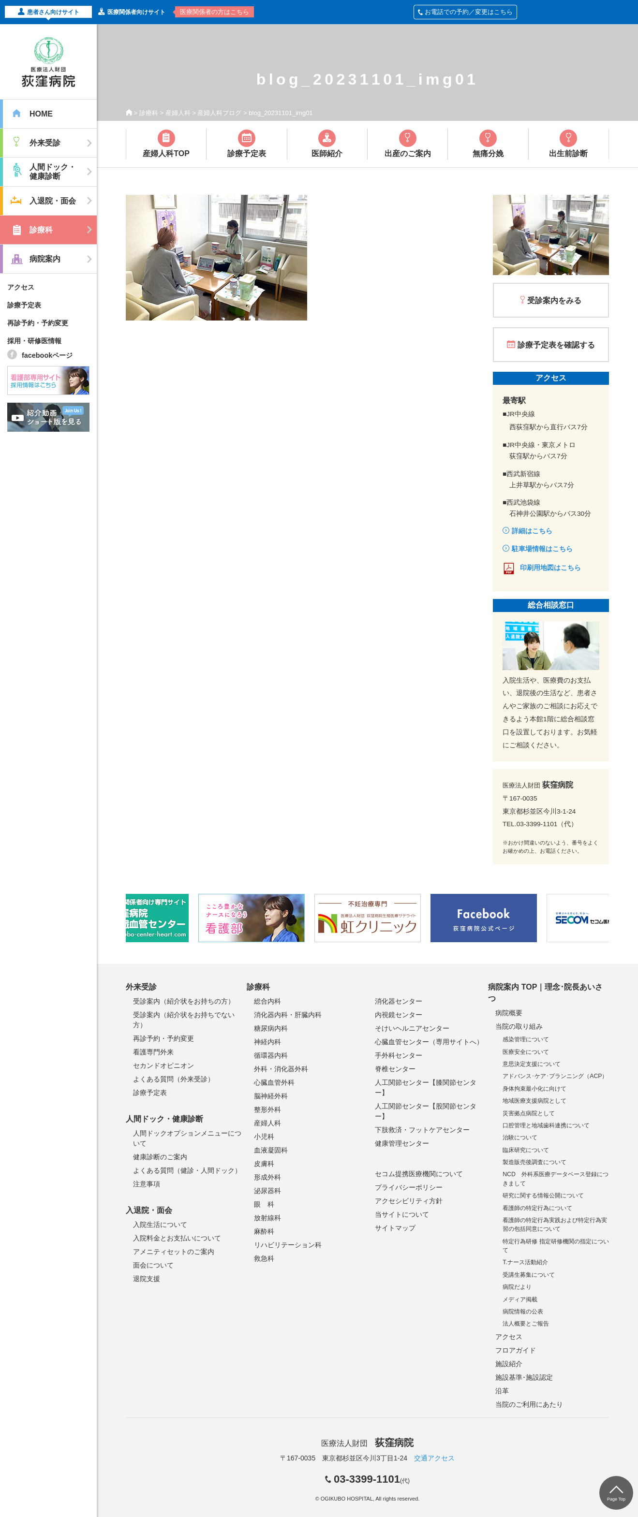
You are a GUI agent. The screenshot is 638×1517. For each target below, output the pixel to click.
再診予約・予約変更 (37, 323)
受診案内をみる (554, 300)
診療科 (148, 113)
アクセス (20, 287)
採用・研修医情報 (34, 341)
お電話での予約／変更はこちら (465, 11)
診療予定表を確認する (556, 345)
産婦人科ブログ (219, 113)
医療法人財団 (367, 1443)
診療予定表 (24, 305)
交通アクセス (434, 1458)
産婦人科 (178, 113)
